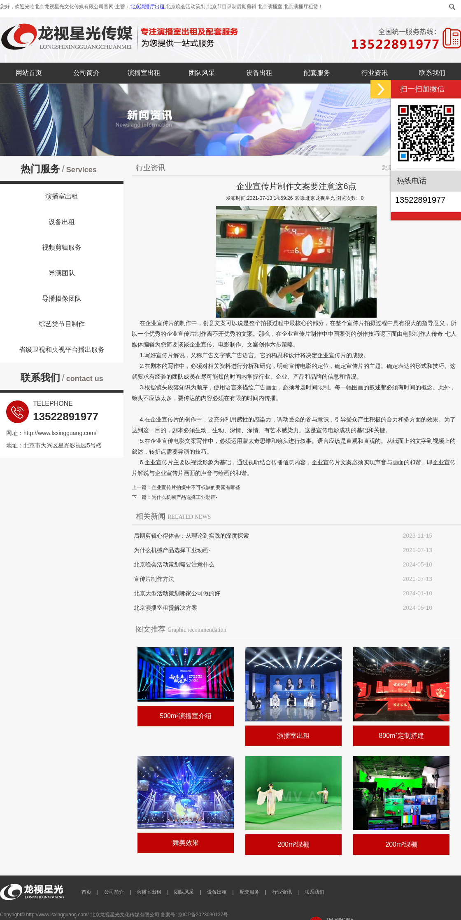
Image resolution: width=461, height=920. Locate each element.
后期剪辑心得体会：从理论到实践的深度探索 (191, 535)
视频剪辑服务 (61, 247)
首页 (86, 892)
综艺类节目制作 (62, 324)
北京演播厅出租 (147, 6)
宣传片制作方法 (154, 579)
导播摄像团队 (61, 298)
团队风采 (202, 72)
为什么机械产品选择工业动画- (184, 497)
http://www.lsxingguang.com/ (59, 433)
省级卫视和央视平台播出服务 (62, 349)
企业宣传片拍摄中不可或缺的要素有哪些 (195, 487)
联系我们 (432, 72)
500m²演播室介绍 (185, 715)
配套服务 (317, 72)
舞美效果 (185, 842)
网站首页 (29, 72)
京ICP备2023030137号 (203, 915)
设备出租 (259, 72)
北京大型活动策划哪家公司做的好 (177, 593)
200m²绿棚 (293, 844)
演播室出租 (144, 72)
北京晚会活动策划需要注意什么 (174, 564)
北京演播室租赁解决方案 (165, 607)
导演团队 (62, 272)
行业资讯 (374, 72)
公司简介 (86, 72)
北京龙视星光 (320, 198)
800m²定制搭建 (401, 735)
